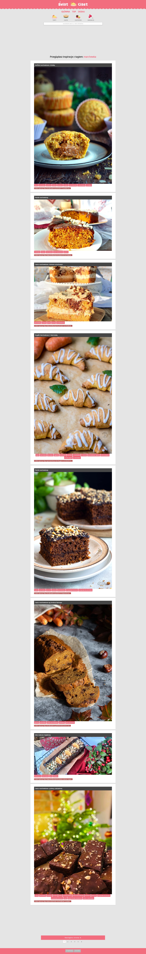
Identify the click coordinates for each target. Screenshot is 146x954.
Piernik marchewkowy (41, 197)
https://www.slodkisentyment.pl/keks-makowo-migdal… (57, 779)
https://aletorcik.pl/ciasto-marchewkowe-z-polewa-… (57, 901)
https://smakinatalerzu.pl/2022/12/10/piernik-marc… (57, 593)
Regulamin (69, 951)
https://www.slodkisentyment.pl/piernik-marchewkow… (57, 255)
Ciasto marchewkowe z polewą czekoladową (48, 788)
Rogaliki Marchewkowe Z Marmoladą (46, 335)
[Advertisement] (73, 39)
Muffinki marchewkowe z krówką (45, 65)
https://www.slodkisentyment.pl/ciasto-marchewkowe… (57, 326)
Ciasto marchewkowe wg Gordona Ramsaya (48, 602)
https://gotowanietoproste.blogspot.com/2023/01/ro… (57, 461)
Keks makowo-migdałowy (43, 735)
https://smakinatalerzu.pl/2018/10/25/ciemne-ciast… (56, 725)
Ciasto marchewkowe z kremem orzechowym (49, 264)
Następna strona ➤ (73, 938)
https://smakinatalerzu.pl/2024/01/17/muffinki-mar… (56, 188)
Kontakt (77, 951)
